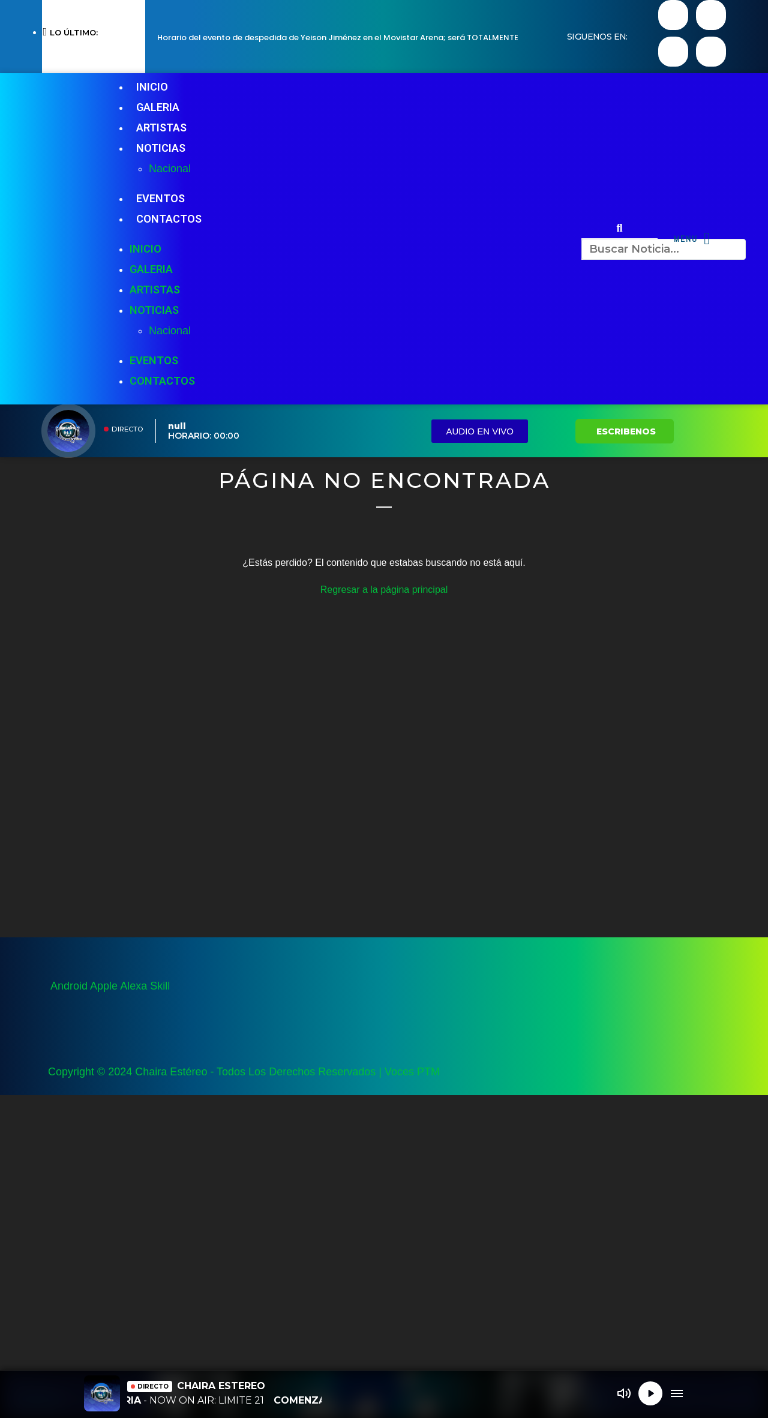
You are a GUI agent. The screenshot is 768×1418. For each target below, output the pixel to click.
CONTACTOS (169, 218)
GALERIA (157, 107)
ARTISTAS (161, 127)
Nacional (170, 169)
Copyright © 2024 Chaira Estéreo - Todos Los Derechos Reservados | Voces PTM (244, 1072)
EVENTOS (160, 198)
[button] (619, 228)
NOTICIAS (160, 148)
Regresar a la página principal (384, 589)
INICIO (152, 86)
